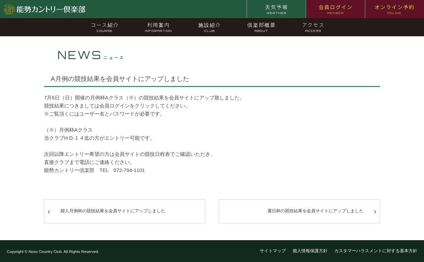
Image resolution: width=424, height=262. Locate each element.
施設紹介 (209, 27)
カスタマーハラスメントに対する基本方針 (375, 250)
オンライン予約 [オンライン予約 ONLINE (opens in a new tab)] (395, 9)
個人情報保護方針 (310, 250)
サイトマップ (273, 250)
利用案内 (158, 27)
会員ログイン (336, 9)
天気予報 (276, 9)
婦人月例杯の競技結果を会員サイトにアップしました (112, 210)
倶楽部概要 (261, 27)
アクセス (313, 27)
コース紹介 (105, 27)
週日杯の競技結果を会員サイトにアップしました (315, 210)
